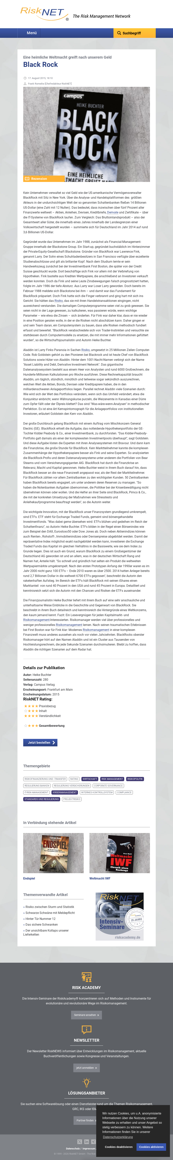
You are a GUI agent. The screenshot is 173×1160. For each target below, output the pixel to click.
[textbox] (134, 33)
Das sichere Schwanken (40, 924)
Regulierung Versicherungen (71, 785)
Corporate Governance (108, 785)
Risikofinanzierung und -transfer (45, 779)
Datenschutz (73, 1148)
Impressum (89, 1148)
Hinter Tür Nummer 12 (39, 919)
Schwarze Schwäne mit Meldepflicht (49, 913)
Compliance (124, 792)
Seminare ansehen (85, 1014)
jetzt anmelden (85, 1067)
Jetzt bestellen (39, 742)
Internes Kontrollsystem (97, 792)
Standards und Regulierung (42, 799)
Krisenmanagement (65, 792)
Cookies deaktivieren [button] (119, 1146)
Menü (32, 33)
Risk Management (112, 779)
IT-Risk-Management (36, 792)
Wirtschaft (90, 779)
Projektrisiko (71, 799)
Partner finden (85, 1120)
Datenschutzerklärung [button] (118, 1137)
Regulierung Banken (37, 785)
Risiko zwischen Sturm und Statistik (48, 907)
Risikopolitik (135, 779)
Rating (74, 779)
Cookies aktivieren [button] (151, 1146)
